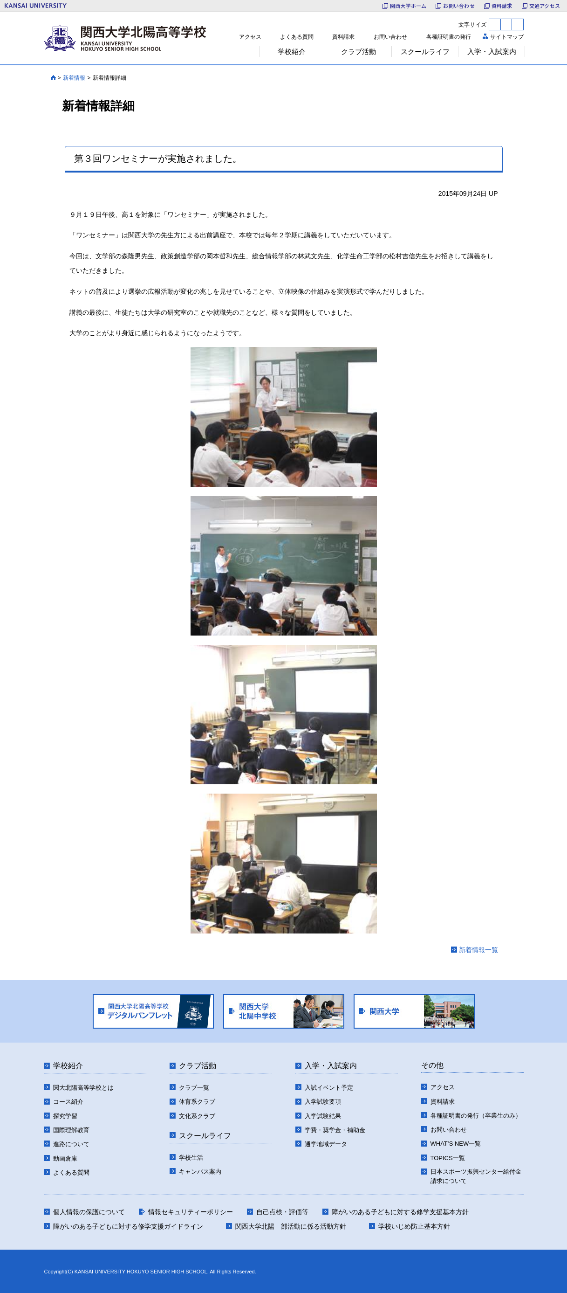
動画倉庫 (65, 1158)
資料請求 (343, 37)
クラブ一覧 (194, 1087)
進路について (71, 1144)
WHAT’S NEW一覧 (455, 1143)
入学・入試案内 (331, 1066)
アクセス (250, 37)
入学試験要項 (323, 1101)
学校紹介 (68, 1066)
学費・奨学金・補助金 (335, 1130)
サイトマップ (507, 37)
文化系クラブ (197, 1116)
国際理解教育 (71, 1130)
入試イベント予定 (329, 1087)
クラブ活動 (197, 1066)
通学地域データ (326, 1144)
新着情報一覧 (478, 950)
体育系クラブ (197, 1101)
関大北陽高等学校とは (83, 1087)
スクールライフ (205, 1136)
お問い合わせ (390, 37)
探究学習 (65, 1116)
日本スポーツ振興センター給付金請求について (475, 1176)
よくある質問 (297, 37)
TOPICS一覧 (447, 1158)
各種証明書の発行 (448, 37)
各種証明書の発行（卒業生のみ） (475, 1115)
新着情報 (74, 78)
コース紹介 (68, 1101)
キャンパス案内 (200, 1171)
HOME (53, 78)
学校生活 (191, 1157)
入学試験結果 (323, 1116)
